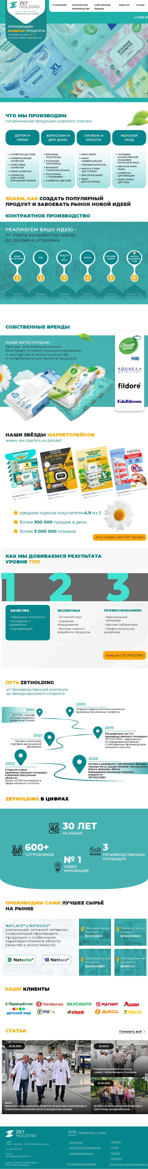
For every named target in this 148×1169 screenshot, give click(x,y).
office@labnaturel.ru (18, 1156)
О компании (59, 5)
